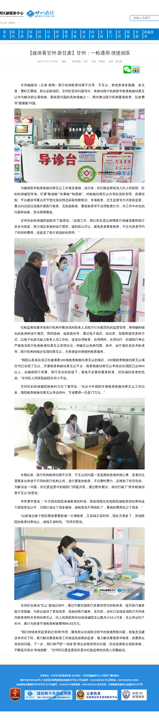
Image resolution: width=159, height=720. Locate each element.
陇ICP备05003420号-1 (31, 680)
